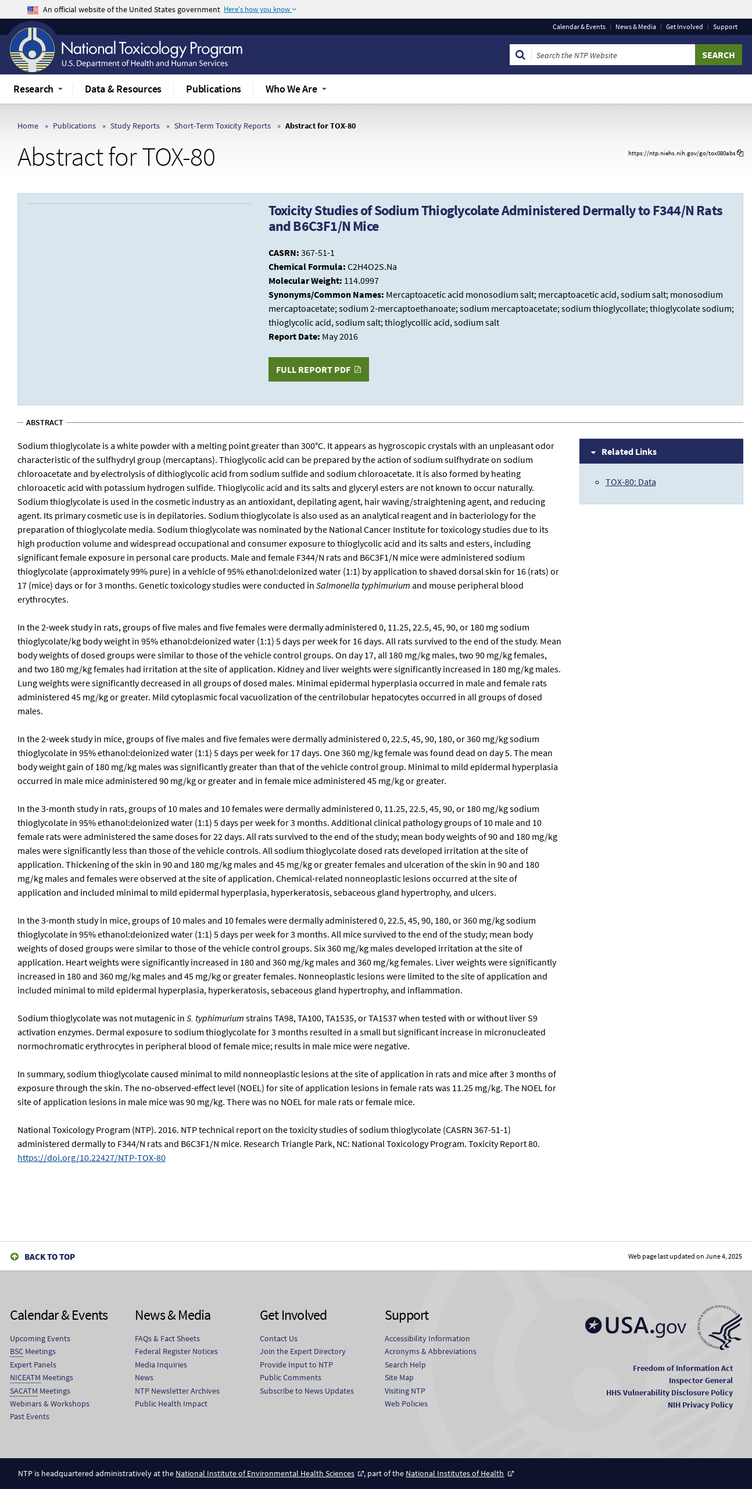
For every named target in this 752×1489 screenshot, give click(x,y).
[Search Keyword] (613, 54)
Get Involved (684, 26)
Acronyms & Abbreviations (431, 1351)
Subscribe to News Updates (307, 1390)
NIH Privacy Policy (700, 1404)
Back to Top (49, 1256)
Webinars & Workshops (49, 1403)
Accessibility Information (427, 1338)
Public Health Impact (171, 1403)
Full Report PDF (313, 369)
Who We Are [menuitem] (291, 88)
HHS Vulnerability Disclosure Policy (669, 1392)
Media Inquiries (161, 1364)
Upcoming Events (40, 1338)
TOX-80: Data (631, 481)
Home (27, 125)
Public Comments (290, 1377)
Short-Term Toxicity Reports (222, 125)
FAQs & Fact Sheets (167, 1338)
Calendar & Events (579, 26)
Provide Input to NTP (296, 1364)
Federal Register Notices (176, 1351)
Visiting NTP (405, 1390)
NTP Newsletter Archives (177, 1390)
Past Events (29, 1416)
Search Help (405, 1364)
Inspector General (701, 1380)
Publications (74, 125)
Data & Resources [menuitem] (123, 88)
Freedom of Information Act (683, 1368)
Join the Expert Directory (303, 1351)
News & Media (635, 26)
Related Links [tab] (629, 451)
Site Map (399, 1377)
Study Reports (135, 125)
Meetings (33, 1351)
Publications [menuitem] (213, 88)
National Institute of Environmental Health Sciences (265, 1473)
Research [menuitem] (33, 88)
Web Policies (406, 1403)
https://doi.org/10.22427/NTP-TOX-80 (91, 1157)
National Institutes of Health (455, 1473)
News (144, 1377)
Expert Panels (33, 1364)
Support (725, 26)
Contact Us (279, 1338)
